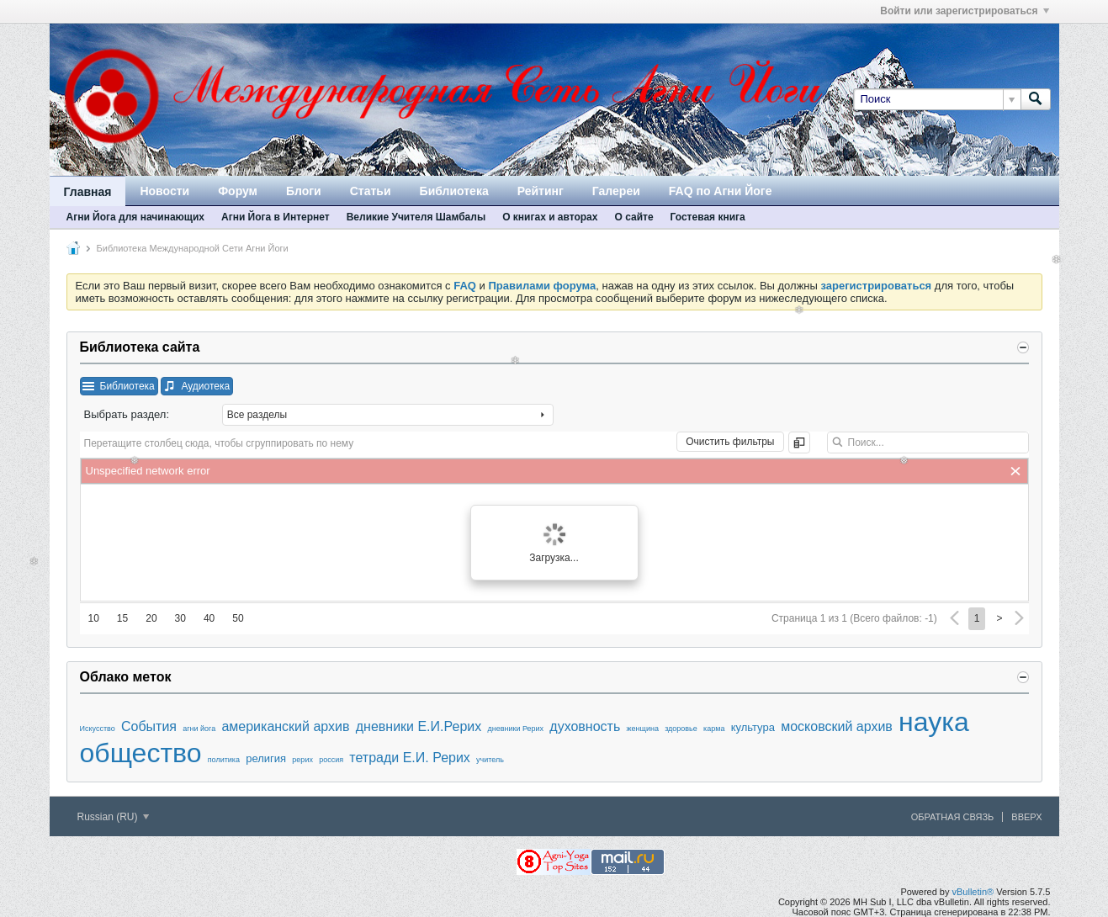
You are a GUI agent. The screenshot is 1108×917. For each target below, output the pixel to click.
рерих (302, 759)
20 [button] (151, 618)
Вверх (1026, 817)
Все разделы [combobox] (257, 415)
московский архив (837, 726)
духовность (584, 726)
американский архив (285, 726)
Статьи (370, 191)
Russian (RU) (113, 817)
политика (224, 759)
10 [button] (93, 618)
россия (331, 759)
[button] (119, 386)
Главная (88, 192)
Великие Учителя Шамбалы (416, 217)
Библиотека (454, 191)
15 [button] (122, 618)
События (149, 726)
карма (713, 728)
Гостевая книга (708, 217)
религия (266, 758)
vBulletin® (973, 892)
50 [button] (237, 618)
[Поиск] (937, 99)
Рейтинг (540, 191)
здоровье (681, 728)
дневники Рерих (515, 728)
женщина (643, 728)
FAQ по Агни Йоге (720, 191)
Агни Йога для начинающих (135, 217)
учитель (490, 759)
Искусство (97, 728)
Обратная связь (952, 817)
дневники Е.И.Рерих (419, 726)
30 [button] (180, 618)
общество (141, 753)
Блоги (303, 191)
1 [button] (977, 618)
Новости (164, 191)
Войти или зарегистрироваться (964, 11)
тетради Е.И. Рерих (409, 757)
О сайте (633, 217)
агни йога (199, 728)
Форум (237, 191)
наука (934, 722)
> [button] (999, 618)
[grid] (554, 470)
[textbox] (928, 442)
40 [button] (209, 618)
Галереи (616, 191)
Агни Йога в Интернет (275, 217)
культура (753, 727)
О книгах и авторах (549, 217)
